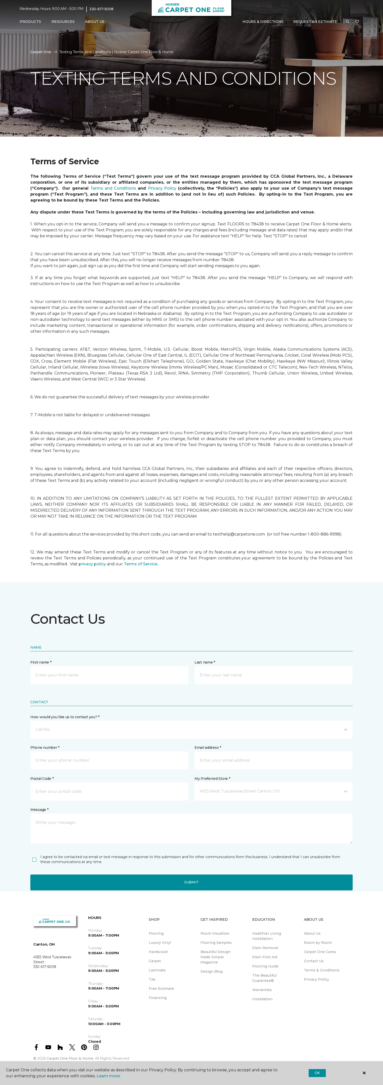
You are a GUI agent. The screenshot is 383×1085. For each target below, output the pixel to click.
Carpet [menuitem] (155, 961)
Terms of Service (140, 564)
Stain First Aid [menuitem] (264, 957)
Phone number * (44, 747)
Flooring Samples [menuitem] (216, 942)
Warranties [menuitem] (262, 990)
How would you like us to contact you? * (64, 717)
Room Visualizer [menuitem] (215, 933)
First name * (40, 662)
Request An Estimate (315, 21)
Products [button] (30, 21)
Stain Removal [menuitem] (265, 948)
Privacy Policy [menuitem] (316, 979)
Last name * (204, 662)
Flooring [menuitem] (156, 933)
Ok (317, 1073)
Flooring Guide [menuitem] (265, 966)
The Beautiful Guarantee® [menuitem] (264, 978)
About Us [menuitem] (312, 933)
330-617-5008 (101, 9)
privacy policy (92, 564)
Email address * (207, 747)
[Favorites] (357, 21)
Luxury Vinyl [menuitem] (160, 942)
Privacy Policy (162, 188)
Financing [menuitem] (158, 998)
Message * (39, 809)
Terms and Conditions (113, 188)
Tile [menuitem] (152, 979)
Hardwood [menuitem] (158, 952)
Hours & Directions (262, 21)
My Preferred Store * (212, 778)
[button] (347, 21)
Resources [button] (63, 21)
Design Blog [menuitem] (211, 971)
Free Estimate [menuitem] (161, 988)
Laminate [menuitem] (157, 970)
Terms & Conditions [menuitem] (321, 970)
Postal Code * (41, 778)
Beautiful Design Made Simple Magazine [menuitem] (215, 957)
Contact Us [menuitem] (314, 961)
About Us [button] (94, 21)
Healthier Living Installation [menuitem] (266, 936)
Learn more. (108, 1076)
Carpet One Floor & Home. (70, 1058)
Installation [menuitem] (262, 999)
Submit (191, 882)
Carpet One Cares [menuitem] (320, 952)
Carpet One (40, 52)
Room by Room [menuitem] (318, 942)
